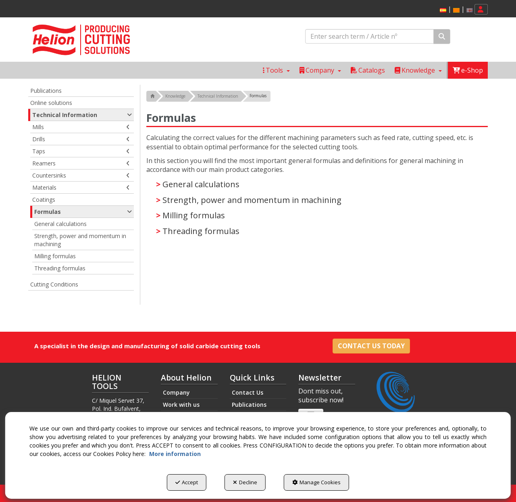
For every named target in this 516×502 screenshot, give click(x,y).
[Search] (441, 36)
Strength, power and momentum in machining (251, 200)
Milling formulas (193, 215)
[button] (443, 10)
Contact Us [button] (247, 392)
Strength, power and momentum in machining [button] (80, 240)
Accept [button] (186, 482)
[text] (369, 36)
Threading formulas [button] (59, 268)
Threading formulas (200, 231)
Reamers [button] (81, 163)
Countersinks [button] (81, 176)
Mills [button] (81, 127)
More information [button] (175, 454)
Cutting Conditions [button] (54, 284)
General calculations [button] (60, 224)
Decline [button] (245, 482)
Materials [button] (81, 188)
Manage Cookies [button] (316, 482)
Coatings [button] (43, 199)
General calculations (200, 184)
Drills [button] (81, 139)
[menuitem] (455, 9)
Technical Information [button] (82, 115)
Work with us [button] (181, 404)
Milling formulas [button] (55, 256)
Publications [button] (46, 90)
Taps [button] (81, 151)
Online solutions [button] (51, 103)
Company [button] (176, 392)
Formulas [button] (83, 212)
